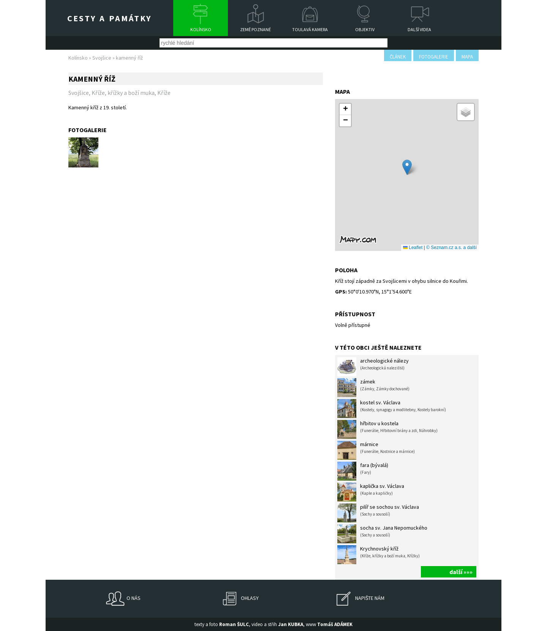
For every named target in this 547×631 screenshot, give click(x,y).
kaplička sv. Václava (370, 492)
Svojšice (101, 57)
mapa (467, 57)
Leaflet (412, 247)
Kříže (164, 92)
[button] (407, 167)
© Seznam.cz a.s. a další (451, 247)
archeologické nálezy (373, 366)
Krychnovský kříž (378, 554)
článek (398, 57)
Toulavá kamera (310, 29)
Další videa (419, 29)
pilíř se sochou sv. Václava (378, 512)
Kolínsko (200, 29)
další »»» (461, 572)
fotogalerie (433, 57)
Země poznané (255, 29)
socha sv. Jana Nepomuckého (382, 533)
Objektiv (365, 29)
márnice (376, 450)
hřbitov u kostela (387, 429)
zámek (373, 387)
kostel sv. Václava (391, 408)
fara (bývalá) (362, 471)
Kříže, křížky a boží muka (123, 92)
